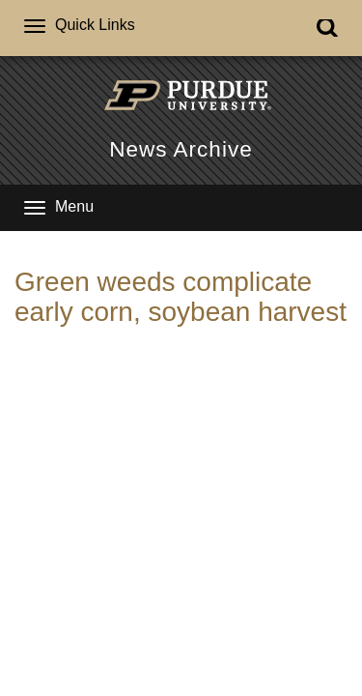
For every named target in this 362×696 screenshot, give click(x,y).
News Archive (180, 149)
